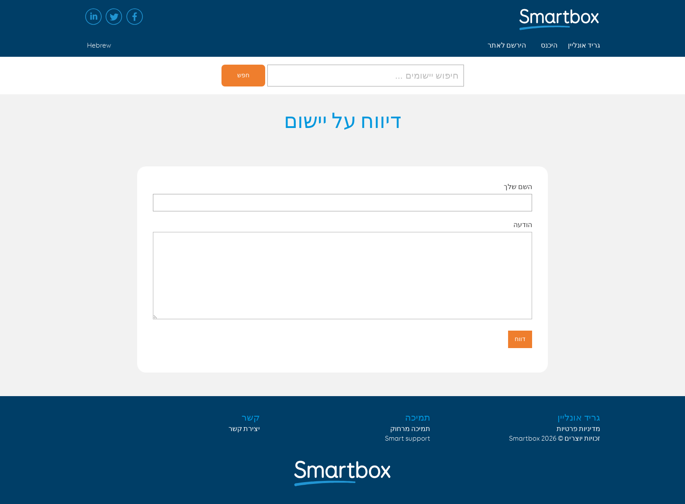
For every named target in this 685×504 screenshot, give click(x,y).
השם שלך (518, 187)
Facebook (134, 16)
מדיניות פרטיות (578, 429)
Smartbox (524, 438)
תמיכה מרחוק (410, 429)
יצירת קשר (244, 429)
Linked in (93, 16)
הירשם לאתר (507, 45)
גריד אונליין (584, 45)
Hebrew (99, 45)
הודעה (522, 225)
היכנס (549, 45)
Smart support (407, 438)
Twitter (114, 16)
